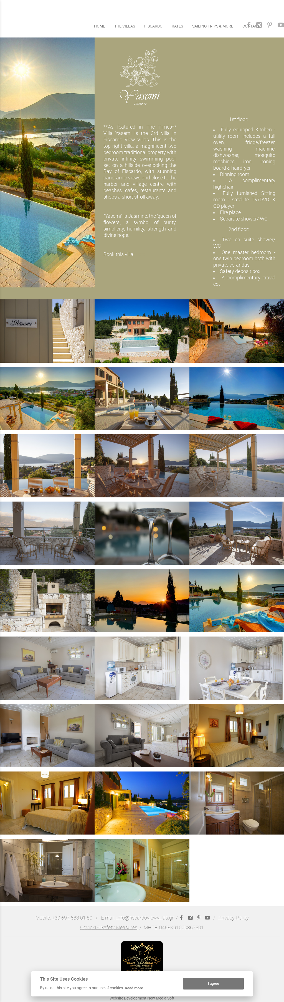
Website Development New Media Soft (142, 998)
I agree (213, 983)
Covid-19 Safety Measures (108, 927)
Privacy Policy (234, 918)
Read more (134, 988)
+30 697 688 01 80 (72, 918)
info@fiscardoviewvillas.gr (145, 918)
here (140, 254)
